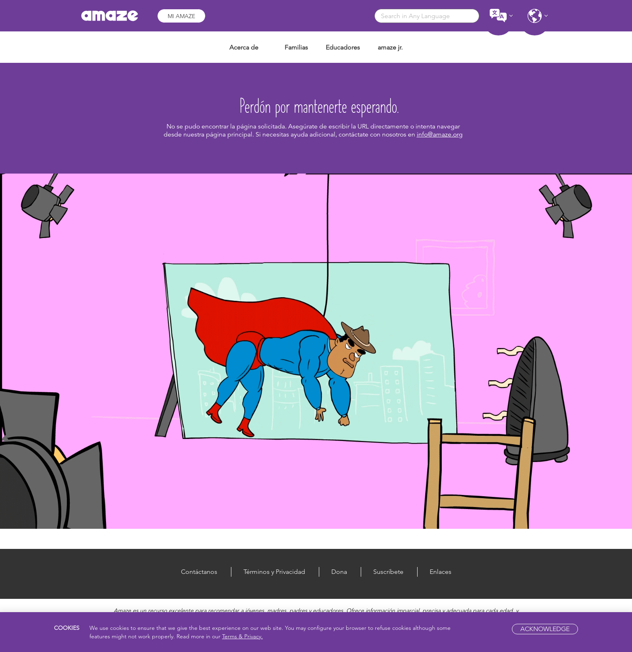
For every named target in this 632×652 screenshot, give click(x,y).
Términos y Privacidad (274, 571)
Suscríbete (388, 571)
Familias (296, 47)
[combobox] (426, 16)
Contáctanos (199, 571)
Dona (339, 571)
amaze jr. (390, 47)
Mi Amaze (181, 16)
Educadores (343, 47)
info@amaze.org (440, 134)
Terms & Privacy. (242, 636)
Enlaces (440, 571)
